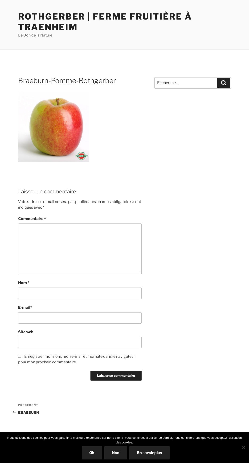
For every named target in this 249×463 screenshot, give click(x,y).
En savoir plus (149, 453)
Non (115, 453)
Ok (91, 453)
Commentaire (32, 218)
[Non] (243, 447)
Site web (25, 332)
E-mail (25, 307)
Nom (23, 282)
